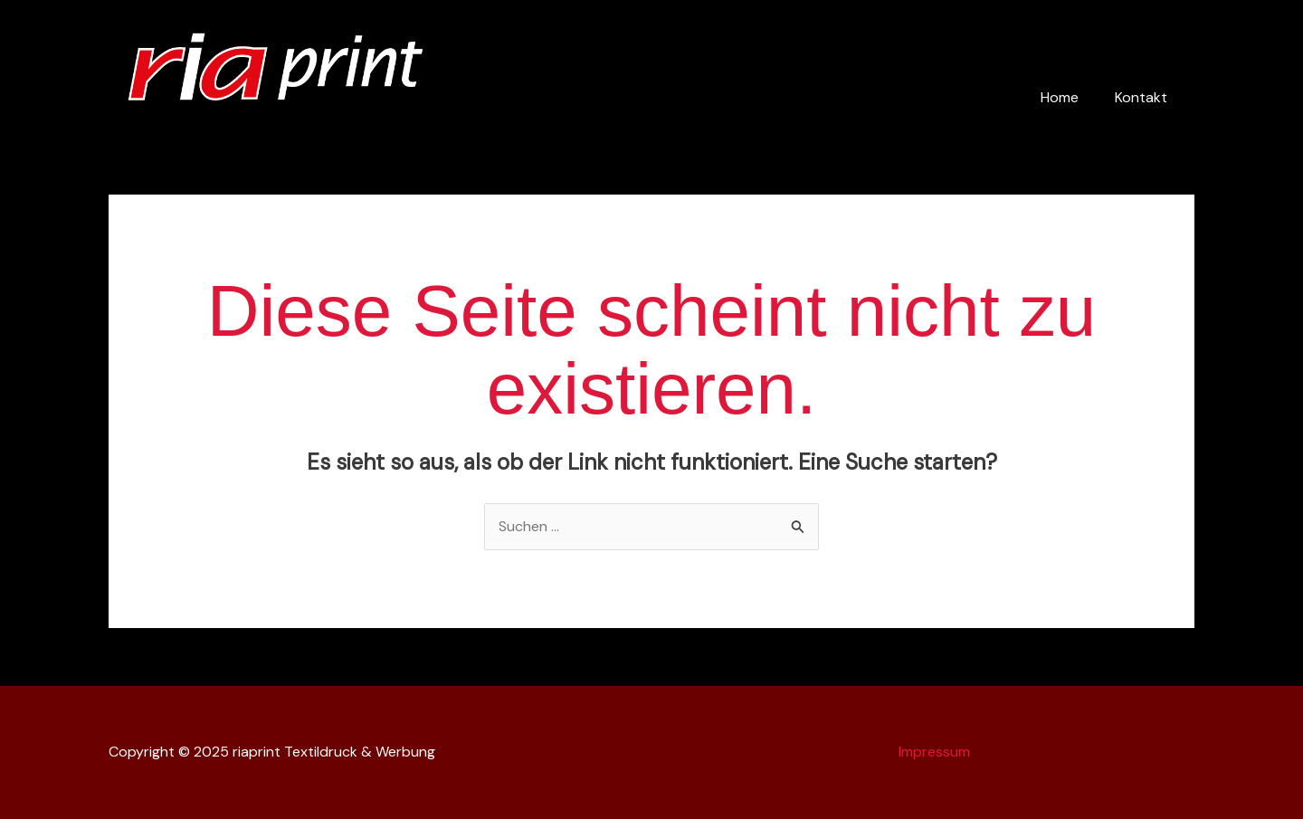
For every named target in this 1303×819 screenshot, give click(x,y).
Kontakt (1141, 97)
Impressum (934, 751)
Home (1060, 97)
